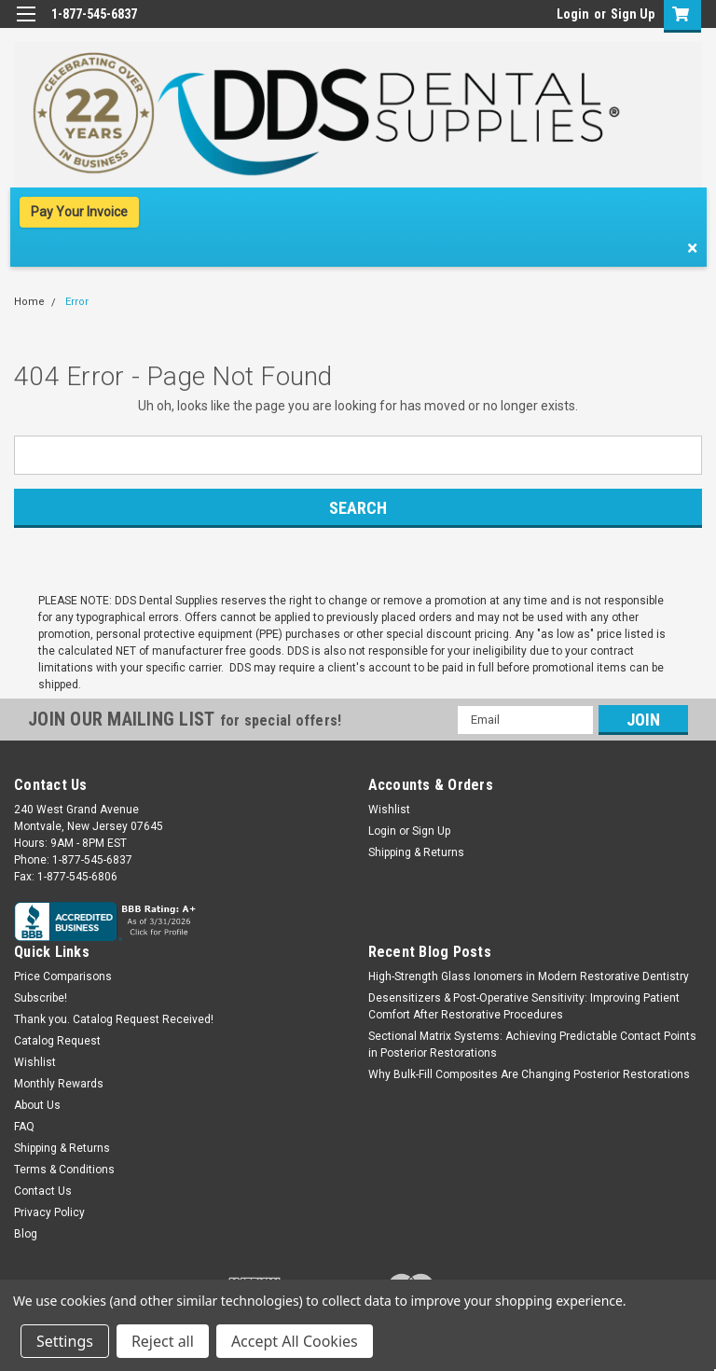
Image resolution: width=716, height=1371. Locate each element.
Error (77, 302)
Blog (25, 1233)
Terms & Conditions (64, 1169)
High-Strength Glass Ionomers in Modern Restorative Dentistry (528, 976)
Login (573, 14)
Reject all (162, 1341)
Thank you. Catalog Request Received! (113, 1019)
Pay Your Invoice (79, 211)
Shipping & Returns (416, 852)
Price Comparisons (63, 976)
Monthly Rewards (58, 1083)
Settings (64, 1341)
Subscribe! (40, 997)
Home (29, 302)
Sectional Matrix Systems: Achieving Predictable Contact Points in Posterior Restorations (532, 1044)
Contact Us (43, 1191)
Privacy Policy (49, 1212)
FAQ (24, 1126)
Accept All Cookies (294, 1341)
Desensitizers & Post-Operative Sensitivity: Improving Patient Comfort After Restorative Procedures (524, 1006)
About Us (37, 1105)
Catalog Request (57, 1040)
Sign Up (632, 14)
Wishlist (389, 809)
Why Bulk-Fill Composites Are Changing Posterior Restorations (529, 1074)
